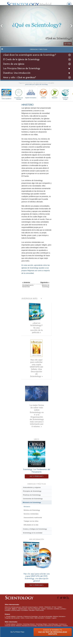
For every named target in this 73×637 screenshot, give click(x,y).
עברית (54, 607)
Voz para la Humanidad (45, 616)
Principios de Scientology (32, 491)
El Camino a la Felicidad (19, 94)
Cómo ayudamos (6, 98)
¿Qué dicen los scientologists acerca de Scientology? (29, 55)
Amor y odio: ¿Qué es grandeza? (19, 77)
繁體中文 (14, 609)
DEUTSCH (31, 609)
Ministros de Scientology (32, 510)
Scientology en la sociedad (32, 533)
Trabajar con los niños (31, 521)
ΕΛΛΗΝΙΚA (24, 610)
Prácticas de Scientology (32, 495)
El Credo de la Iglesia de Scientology (21, 59)
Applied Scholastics (31, 93)
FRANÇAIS (47, 607)
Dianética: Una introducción (16, 73)
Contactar (48, 618)
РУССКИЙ (8, 609)
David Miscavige (53, 624)
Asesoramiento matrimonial (33, 517)
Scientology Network (29, 624)
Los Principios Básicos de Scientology (21, 68)
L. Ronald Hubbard (10, 616)
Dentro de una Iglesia (13, 64)
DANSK (41, 607)
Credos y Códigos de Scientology (35, 529)
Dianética (19, 624)
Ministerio (27, 506)
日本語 (60, 607)
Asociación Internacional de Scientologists (49, 625)
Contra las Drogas (65, 94)
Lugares (54, 618)
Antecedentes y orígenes (32, 487)
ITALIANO (32, 610)
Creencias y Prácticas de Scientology (27, 616)
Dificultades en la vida (31, 525)
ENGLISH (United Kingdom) (30, 607)
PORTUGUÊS (40, 610)
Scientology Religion (41, 624)
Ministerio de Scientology (32, 502)
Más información (39, 618)
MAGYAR (37, 609)
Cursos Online (29, 618)
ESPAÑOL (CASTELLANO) (12, 610)
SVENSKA (50, 609)
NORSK (43, 609)
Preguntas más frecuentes (12, 618)
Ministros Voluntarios (59, 616)
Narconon (54, 93)
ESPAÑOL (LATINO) (59, 609)
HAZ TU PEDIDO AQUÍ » (36, 476)
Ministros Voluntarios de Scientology (26, 625)
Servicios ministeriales (31, 514)
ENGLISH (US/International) (13, 607)
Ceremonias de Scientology (33, 498)
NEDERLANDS (22, 609)
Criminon (43, 93)
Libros (22, 618)
